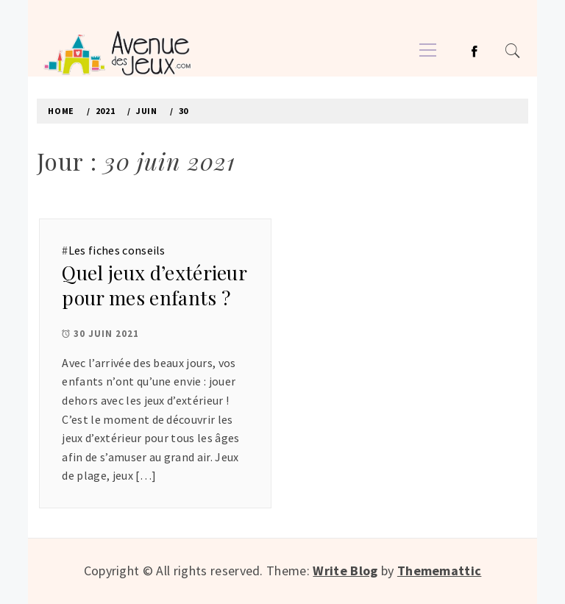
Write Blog (345, 570)
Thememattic (439, 570)
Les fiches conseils (117, 250)
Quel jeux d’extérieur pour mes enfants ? (154, 285)
